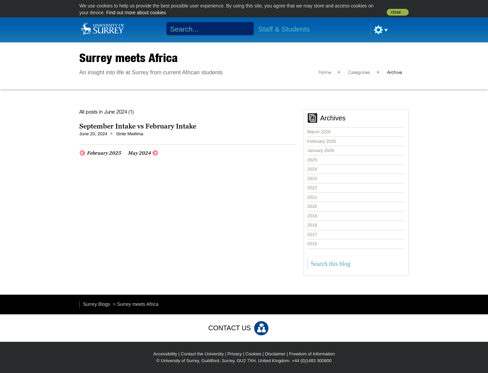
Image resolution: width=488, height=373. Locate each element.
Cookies (253, 353)
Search (244, 29)
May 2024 (139, 153)
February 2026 (321, 141)
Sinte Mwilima (129, 133)
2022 (312, 187)
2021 (312, 197)
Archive (394, 72)
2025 (312, 159)
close (396, 12)
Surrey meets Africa (128, 58)
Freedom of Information (312, 353)
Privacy (234, 353)
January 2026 (320, 150)
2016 (312, 243)
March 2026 (319, 131)
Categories (359, 72)
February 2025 (104, 153)
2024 (312, 169)
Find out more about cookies (136, 12)
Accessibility (165, 353)
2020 (312, 206)
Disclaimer (275, 353)
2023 (312, 178)
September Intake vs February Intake (137, 126)
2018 (312, 225)
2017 (312, 234)
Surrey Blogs (96, 304)
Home (325, 72)
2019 (312, 215)
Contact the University (202, 353)
